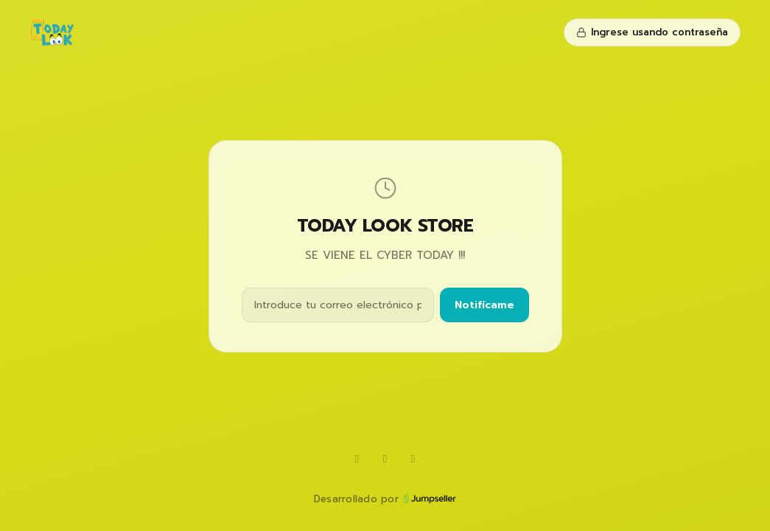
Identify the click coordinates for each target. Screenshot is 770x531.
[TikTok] (385, 459)
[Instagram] (413, 459)
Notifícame (484, 305)
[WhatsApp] (357, 459)
